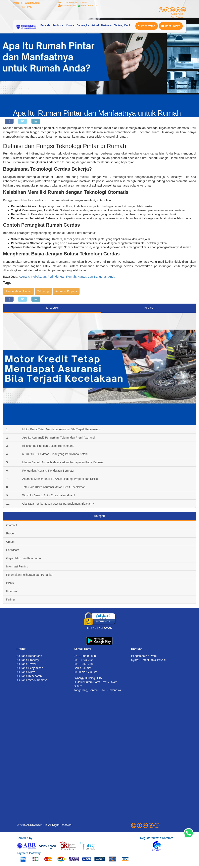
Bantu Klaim (170, 26)
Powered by (25, 838)
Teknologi (43, 291)
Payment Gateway (29, 853)
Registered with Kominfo (156, 838)
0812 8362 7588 (84, 664)
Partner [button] (106, 25)
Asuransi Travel (26, 664)
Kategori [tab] (99, 516)
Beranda (45, 25)
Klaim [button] (70, 25)
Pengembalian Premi (144, 656)
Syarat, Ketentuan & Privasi (148, 660)
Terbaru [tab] (148, 307)
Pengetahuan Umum (18, 291)
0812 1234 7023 (89, 5)
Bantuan (136, 648)
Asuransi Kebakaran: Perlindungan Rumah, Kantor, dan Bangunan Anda (67, 276)
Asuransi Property (28, 660)
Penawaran (146, 26)
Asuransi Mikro (26, 672)
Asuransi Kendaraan (29, 656)
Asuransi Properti (66, 291)
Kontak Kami (82, 648)
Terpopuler (52, 307)
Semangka (83, 25)
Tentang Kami (122, 25)
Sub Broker (177, 17)
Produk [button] (58, 25)
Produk (21, 648)
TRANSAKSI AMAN (99, 628)
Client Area (177, 13)
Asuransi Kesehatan (29, 676)
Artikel (95, 25)
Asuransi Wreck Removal (32, 680)
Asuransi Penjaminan (30, 668)
